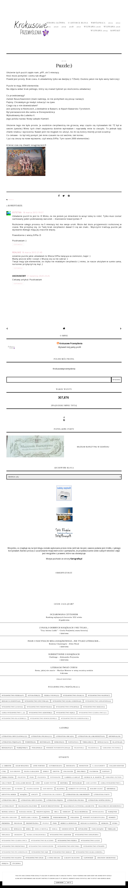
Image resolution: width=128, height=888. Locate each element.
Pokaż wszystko (64, 679)
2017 (79, 26)
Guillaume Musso (24, 783)
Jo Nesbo (19, 789)
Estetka (17, 212)
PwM (55, 823)
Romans (57, 742)
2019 (64, 26)
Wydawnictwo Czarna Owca (91, 713)
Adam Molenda (22, 766)
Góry (37, 783)
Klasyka (116, 742)
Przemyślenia (32, 823)
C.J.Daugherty (98, 766)
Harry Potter (50, 783)
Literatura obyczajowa (12, 736)
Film (32, 777)
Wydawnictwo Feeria (11, 695)
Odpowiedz (18, 244)
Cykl (4, 771)
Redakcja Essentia (10, 701)
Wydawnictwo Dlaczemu (13, 718)
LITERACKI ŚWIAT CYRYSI (64, 667)
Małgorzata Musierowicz (110, 806)
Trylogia (6, 835)
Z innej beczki (54, 858)
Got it (69, 882)
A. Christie (6, 766)
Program (18, 823)
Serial (55, 829)
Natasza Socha (26, 812)
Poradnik (36, 748)
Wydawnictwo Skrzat (93, 707)
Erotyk (56, 771)
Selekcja (6, 829)
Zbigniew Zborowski (106, 858)
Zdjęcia (5, 863)
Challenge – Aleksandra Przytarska (64, 657)
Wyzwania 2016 (92, 26)
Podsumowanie (59, 817)
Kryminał (113, 736)
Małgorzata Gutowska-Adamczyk (79, 806)
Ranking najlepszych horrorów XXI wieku (64, 617)
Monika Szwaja (8, 812)
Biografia (6, 748)
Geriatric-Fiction (111, 748)
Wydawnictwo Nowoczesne (42, 718)
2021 (48, 26)
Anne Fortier (39, 766)
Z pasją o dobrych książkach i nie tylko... (64, 628)
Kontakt (115, 30)
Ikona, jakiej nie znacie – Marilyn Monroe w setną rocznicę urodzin (64, 670)
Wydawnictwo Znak (72, 695)
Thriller (87, 742)
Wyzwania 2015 (112, 26)
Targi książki (97, 829)
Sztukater (32, 695)
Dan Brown (15, 771)
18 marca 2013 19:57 (33, 212)
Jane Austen (91, 783)
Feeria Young (50, 695)
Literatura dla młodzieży (90, 736)
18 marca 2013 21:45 (32, 252)
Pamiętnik (21, 748)
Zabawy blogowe (72, 858)
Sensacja (101, 742)
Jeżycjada (6, 789)
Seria (28, 829)
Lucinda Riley (8, 806)
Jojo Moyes (48, 789)
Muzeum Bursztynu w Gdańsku (93, 447)
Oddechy (67, 812)
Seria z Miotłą (41, 829)
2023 (110, 22)
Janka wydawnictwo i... (12, 713)
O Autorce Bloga (78, 22)
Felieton (78, 748)
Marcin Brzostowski (50, 806)
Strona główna (56, 22)
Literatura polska (39, 736)
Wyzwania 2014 (99, 30)
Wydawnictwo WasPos (98, 695)
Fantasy (72, 742)
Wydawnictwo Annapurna (97, 701)
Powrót (112, 817)
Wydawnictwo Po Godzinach (74, 718)
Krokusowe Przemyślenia (70, 343)
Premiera (6, 823)
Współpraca (98, 22)
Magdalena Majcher (27, 806)
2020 (56, 26)
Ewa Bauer (68, 771)
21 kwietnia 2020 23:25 (38, 276)
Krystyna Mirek (9, 794)
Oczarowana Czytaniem (64, 614)
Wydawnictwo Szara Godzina (66, 701)
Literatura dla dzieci (52, 794)
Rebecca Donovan (69, 823)
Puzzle (11, 199)
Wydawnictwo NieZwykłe (38, 707)
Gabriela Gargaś (72, 777)
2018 (71, 26)
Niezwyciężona (43, 812)
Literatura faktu (102, 794)
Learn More (60, 882)
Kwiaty (34, 794)
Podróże (29, 742)
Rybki (115, 823)
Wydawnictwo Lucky (11, 707)
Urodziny (18, 835)
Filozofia (92, 748)
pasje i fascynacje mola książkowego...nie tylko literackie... (64, 641)
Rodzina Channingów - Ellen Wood (64, 644)
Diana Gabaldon (31, 771)
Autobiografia (55, 766)
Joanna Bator (33, 789)
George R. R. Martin (93, 777)
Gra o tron (7, 783)
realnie (16, 252)
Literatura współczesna (99, 800)
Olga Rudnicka (81, 812)
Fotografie (55, 777)
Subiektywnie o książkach (64, 654)
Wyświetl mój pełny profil (69, 347)
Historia (44, 742)
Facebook (94, 771)
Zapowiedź (88, 858)
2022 (118, 22)
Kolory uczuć (96, 789)
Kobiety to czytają (77, 789)
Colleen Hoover (116, 766)
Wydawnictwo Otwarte (66, 707)
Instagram (77, 783)
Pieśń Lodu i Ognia (29, 817)
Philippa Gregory (9, 817)
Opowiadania (98, 812)
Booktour (83, 766)
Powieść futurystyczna (57, 748)
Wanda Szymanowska (36, 835)
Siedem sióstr (68, 829)
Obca (56, 812)
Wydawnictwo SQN (64, 713)
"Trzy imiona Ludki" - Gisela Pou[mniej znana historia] (64, 630)
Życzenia (16, 863)
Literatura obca (63, 736)
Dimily (46, 771)
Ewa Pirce (81, 771)
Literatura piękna (10, 742)
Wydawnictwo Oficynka (36, 701)
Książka (24, 794)
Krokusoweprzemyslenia (64, 368)
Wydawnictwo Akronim (39, 713)
